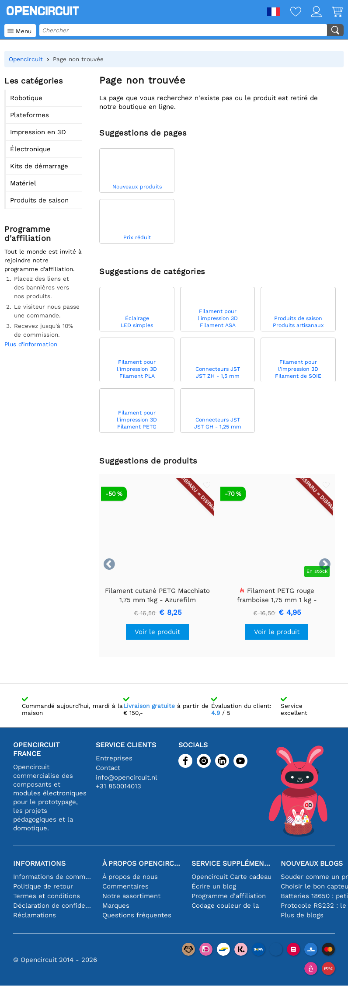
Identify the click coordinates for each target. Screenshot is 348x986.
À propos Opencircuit (142, 863)
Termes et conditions (46, 896)
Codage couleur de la (225, 905)
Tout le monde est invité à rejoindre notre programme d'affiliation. (43, 260)
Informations (39, 863)
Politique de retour (43, 886)
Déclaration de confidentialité (53, 905)
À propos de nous (130, 877)
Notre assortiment (131, 896)
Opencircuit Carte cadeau (231, 877)
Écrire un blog (213, 886)
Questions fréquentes (136, 915)
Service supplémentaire (231, 863)
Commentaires (125, 886)
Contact (108, 768)
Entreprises (114, 758)
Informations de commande (53, 877)
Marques (115, 905)
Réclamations (34, 915)
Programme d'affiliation (228, 896)
